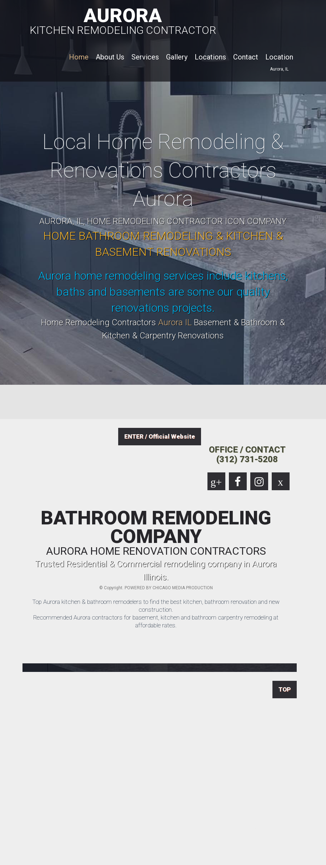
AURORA (123, 20)
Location (279, 57)
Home (79, 57)
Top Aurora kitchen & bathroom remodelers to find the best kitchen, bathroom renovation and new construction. (156, 605)
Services (145, 57)
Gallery (176, 57)
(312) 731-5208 (247, 459)
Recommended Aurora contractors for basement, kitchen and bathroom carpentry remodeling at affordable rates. (156, 621)
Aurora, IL (279, 69)
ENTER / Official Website (159, 436)
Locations (210, 57)
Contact (245, 57)
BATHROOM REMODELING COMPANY (156, 532)
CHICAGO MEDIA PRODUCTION (182, 587)
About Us (110, 57)
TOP (285, 689)
